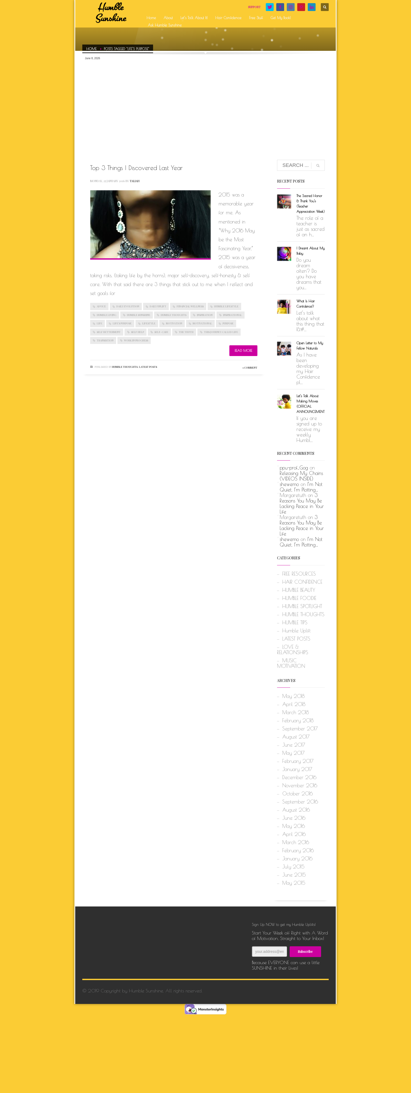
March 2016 (295, 842)
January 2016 (297, 858)
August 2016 (296, 810)
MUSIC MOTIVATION (291, 663)
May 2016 (293, 826)
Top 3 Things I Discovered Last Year (136, 167)
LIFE (99, 323)
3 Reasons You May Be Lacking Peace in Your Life (302, 503)
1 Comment (249, 367)
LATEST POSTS (148, 367)
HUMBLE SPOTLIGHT (302, 606)
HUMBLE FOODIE (299, 598)
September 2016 (300, 802)
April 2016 (294, 834)
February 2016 (298, 850)
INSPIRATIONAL (232, 315)
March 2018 (295, 712)
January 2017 (297, 769)
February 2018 (297, 720)
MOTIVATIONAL (202, 323)
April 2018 (293, 704)
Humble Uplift (296, 630)
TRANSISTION (105, 340)
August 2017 (296, 737)
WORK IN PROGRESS (136, 340)
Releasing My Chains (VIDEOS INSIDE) (301, 476)
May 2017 (293, 753)
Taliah (134, 181)
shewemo (289, 484)
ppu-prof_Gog (294, 468)
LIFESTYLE (148, 323)
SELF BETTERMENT (109, 332)
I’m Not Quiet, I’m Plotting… (301, 487)
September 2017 (300, 728)
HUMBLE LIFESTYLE (226, 306)
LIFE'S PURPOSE (122, 323)
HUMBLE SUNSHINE (138, 315)
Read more (243, 350)
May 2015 (293, 883)
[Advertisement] (205, 102)
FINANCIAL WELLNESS (190, 306)
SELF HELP (137, 332)
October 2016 (297, 793)
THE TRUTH (186, 332)
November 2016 (299, 785)
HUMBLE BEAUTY (298, 590)
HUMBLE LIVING (106, 315)
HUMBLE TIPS (294, 622)
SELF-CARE (161, 332)
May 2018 (293, 696)
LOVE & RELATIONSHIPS (292, 649)
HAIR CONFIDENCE (302, 582)
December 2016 (299, 777)
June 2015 (294, 875)
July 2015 (293, 867)
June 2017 (293, 745)
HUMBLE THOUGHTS (173, 315)
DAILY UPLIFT (158, 306)
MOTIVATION (174, 323)
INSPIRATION (205, 315)
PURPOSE (228, 323)
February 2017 (297, 761)
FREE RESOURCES (299, 574)
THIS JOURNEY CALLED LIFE (221, 332)
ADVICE (101, 306)
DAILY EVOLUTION (127, 306)
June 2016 (293, 818)
